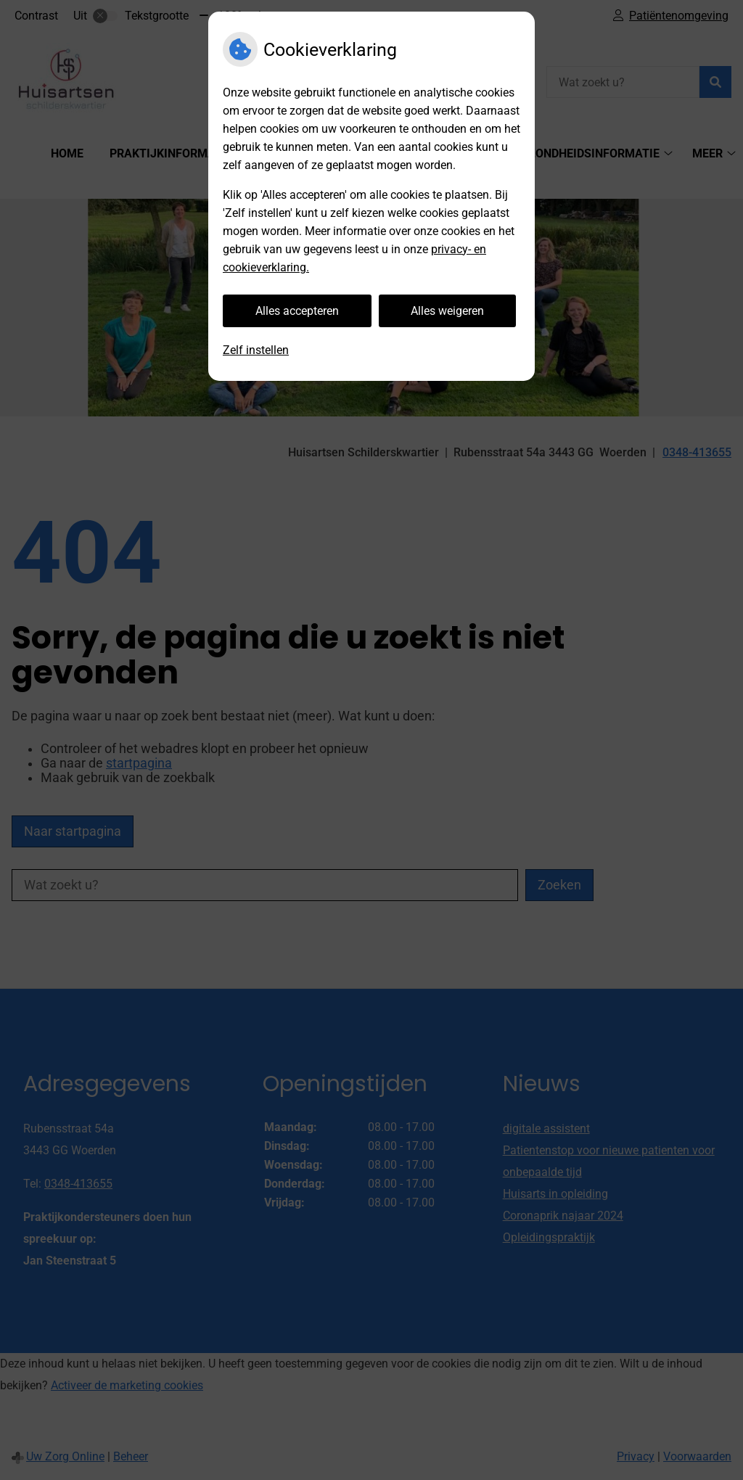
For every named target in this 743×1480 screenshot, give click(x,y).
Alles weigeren (447, 311)
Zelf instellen (256, 350)
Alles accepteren (297, 311)
